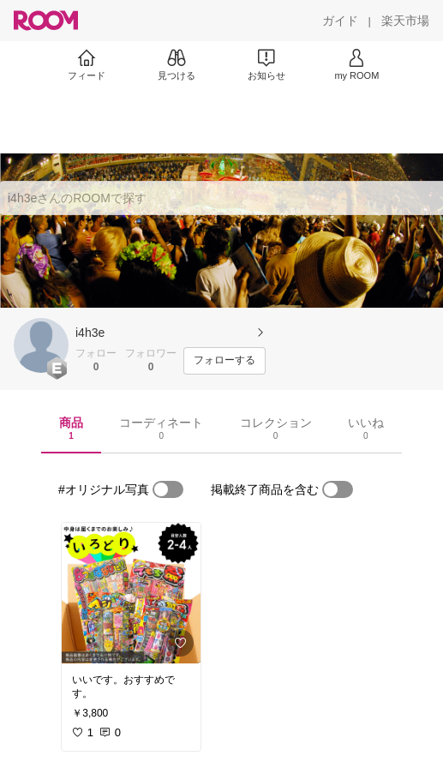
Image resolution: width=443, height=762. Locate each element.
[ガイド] (340, 20)
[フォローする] (224, 361)
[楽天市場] (405, 20)
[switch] (168, 489)
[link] (131, 593)
